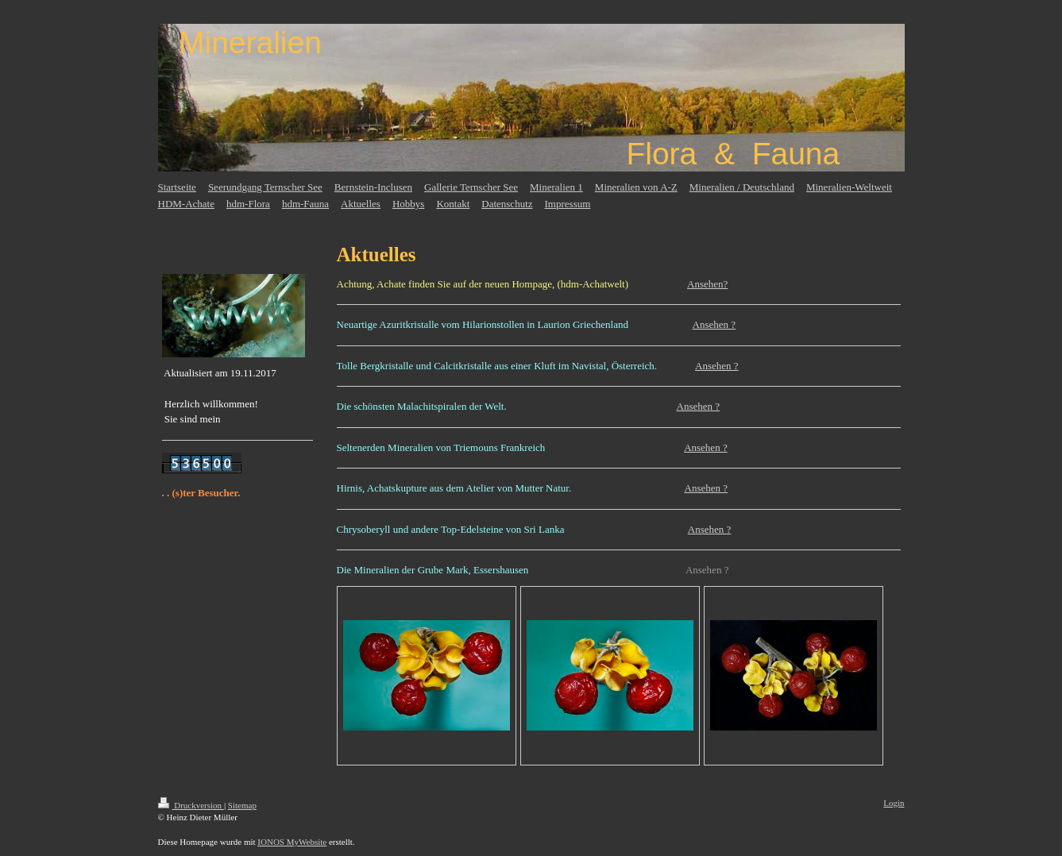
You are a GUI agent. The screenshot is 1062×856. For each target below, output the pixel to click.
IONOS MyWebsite (291, 841)
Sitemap (242, 805)
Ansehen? (707, 284)
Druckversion (191, 805)
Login (893, 803)
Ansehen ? (714, 324)
